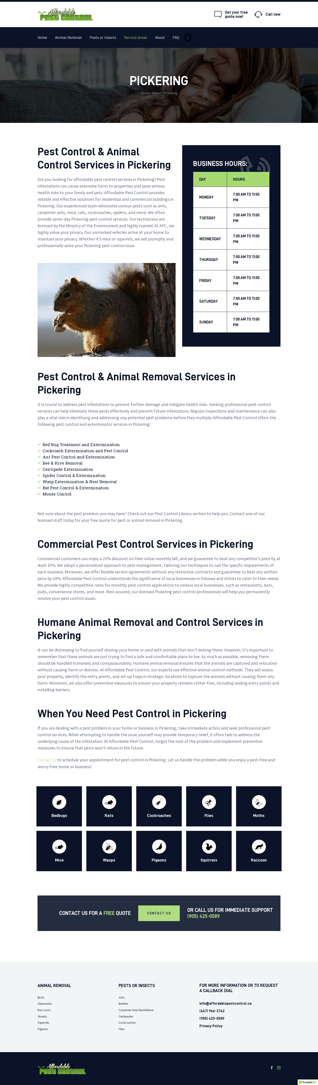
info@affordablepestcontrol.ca (224, 1003)
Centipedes (127, 1016)
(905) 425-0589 (203, 916)
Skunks (43, 1016)
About (156, 93)
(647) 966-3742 (211, 1011)
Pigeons (44, 1029)
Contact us (48, 759)
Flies (122, 1029)
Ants (122, 997)
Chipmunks (46, 1003)
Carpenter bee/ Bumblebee (139, 1010)
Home (145, 93)
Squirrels (44, 1022)
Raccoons (45, 1010)
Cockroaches (128, 1022)
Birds (41, 997)
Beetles (124, 1003)
